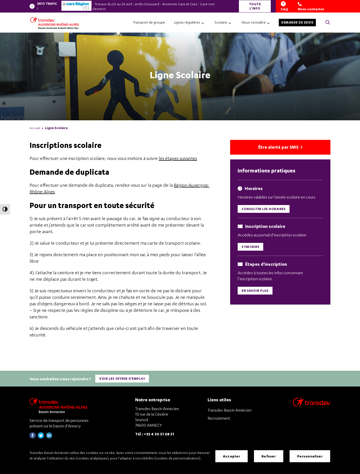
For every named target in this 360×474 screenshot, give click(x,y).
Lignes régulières (187, 22)
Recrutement (219, 417)
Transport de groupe (149, 22)
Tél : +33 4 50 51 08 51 (154, 433)
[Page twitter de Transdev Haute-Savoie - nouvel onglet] (41, 436)
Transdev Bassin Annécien (229, 409)
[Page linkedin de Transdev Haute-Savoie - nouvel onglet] (49, 436)
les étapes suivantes (178, 158)
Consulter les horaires (264, 209)
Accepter (231, 456)
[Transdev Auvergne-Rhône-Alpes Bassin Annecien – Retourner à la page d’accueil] (60, 405)
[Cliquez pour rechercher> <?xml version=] (327, 22)
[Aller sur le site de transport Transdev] (311, 405)
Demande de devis (297, 22)
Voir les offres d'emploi (122, 378)
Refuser (268, 456)
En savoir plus (255, 291)
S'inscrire (250, 247)
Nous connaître (254, 22)
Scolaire (221, 22)
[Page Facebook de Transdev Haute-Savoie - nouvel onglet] (33, 436)
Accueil (35, 128)
